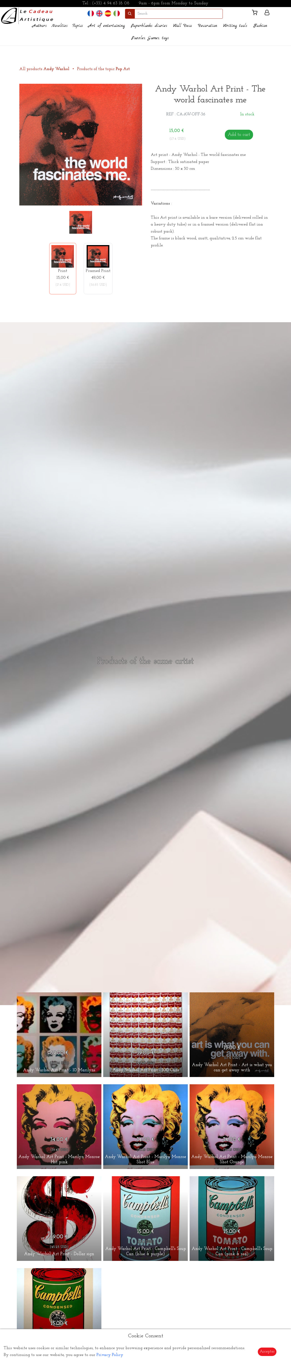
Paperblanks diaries (149, 26)
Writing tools (235, 26)
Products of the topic (103, 69)
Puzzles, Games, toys (150, 38)
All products (44, 69)
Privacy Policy (109, 1355)
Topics (77, 26)
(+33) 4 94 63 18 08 (111, 3)
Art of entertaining (106, 26)
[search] (179, 14)
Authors (39, 26)
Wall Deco (182, 26)
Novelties (59, 26)
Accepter (267, 1351)
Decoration (207, 26)
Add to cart (239, 134)
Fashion (260, 26)
